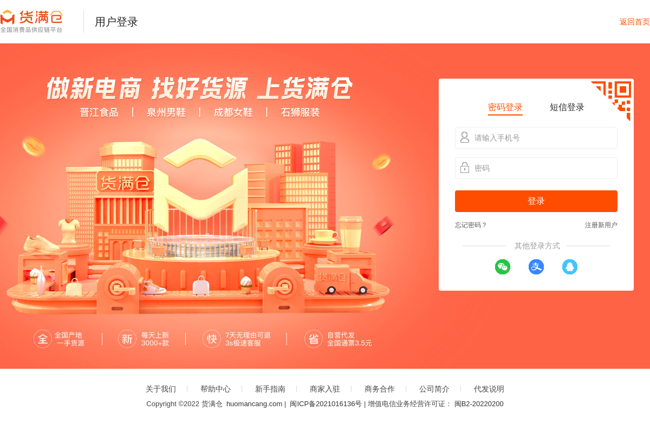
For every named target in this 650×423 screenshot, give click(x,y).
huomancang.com (254, 404)
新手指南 (270, 388)
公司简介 (434, 388)
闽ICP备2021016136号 (326, 404)
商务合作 (380, 388)
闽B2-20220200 (479, 404)
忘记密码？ (471, 225)
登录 (536, 201)
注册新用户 (601, 225)
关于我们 (161, 388)
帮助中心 (215, 388)
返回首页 (635, 21)
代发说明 (489, 388)
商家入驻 (325, 388)
